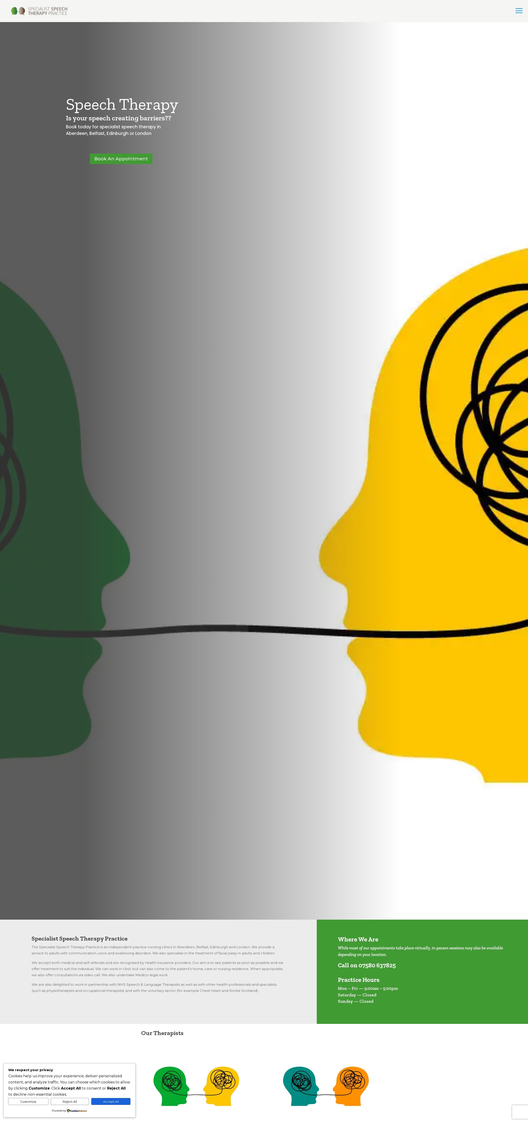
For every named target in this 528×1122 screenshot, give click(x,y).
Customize (28, 1101)
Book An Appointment (121, 158)
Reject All (70, 1101)
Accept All (111, 1101)
